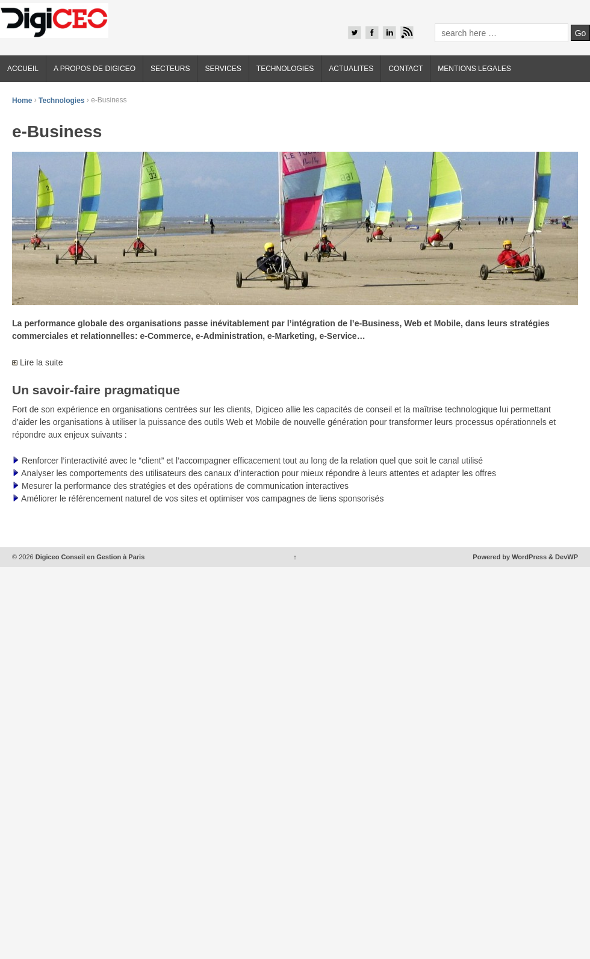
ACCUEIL (23, 68)
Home (22, 100)
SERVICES (223, 68)
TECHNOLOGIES (285, 68)
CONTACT (405, 68)
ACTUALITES (351, 68)
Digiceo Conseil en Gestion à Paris (89, 556)
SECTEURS (170, 68)
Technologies (61, 100)
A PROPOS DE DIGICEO (94, 68)
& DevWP (563, 556)
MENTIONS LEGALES (474, 68)
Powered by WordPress (510, 556)
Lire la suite (37, 362)
